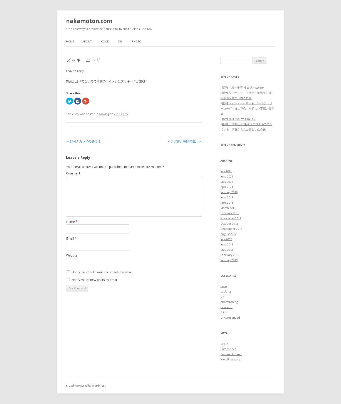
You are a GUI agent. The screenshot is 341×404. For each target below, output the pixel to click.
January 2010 (229, 260)
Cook (105, 41)
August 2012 (228, 234)
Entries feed (229, 349)
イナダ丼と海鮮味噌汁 (185, 141)
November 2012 (231, 218)
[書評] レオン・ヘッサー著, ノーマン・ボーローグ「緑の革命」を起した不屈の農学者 (247, 108)
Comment (73, 173)
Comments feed (231, 354)
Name (71, 222)
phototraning (229, 302)
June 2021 (227, 176)
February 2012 (230, 255)
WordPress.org (230, 359)
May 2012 (227, 250)
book (224, 286)
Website (71, 255)
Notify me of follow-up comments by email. (102, 272)
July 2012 (226, 239)
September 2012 (231, 229)
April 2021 (227, 187)
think (224, 312)
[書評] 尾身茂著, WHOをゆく (238, 119)
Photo (136, 41)
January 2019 (229, 192)
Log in (224, 344)
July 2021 (226, 171)
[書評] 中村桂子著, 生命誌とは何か (242, 88)
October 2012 (229, 223)
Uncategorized (230, 317)
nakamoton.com (89, 21)
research (226, 307)
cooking (104, 114)
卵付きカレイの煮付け (83, 141)
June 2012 (227, 244)
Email (71, 238)
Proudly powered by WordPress (86, 385)
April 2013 (227, 203)
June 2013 (227, 197)
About (87, 41)
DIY (120, 41)
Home (70, 41)
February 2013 (230, 213)
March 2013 (228, 208)
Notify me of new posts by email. (94, 280)
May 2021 (227, 182)
